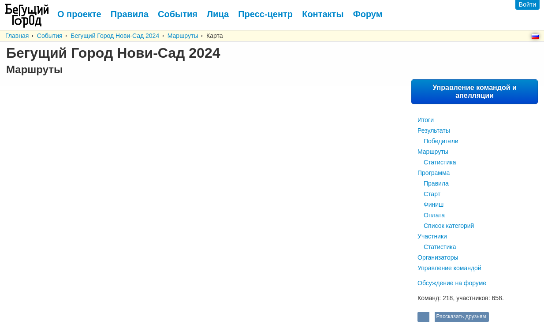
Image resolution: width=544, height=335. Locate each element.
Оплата (434, 215)
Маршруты (183, 35)
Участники (432, 236)
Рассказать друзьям (460, 316)
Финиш (433, 204)
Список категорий (449, 225)
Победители (441, 141)
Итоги (425, 119)
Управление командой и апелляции (474, 91)
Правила (436, 183)
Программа (433, 172)
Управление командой (449, 268)
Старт (432, 193)
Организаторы (437, 257)
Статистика (440, 162)
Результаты (433, 130)
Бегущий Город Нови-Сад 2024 (115, 35)
